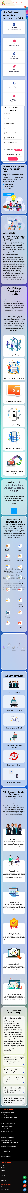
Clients (3, 1175)
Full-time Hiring (9, 184)
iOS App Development (7, 1131)
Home (2, 1165)
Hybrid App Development (7, 1129)
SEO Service (4, 1149)
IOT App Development (7, 1135)
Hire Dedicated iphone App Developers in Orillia (14, 486)
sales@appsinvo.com (18, 7)
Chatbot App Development (8, 1123)
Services (3, 1170)
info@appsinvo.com (7, 7)
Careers (3, 1173)
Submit (13, 159)
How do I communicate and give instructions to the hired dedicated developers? (13, 1080)
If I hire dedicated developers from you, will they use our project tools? (14, 1100)
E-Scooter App (5, 1189)
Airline (2, 1187)
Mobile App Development (7, 1112)
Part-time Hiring (9, 186)
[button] (25, 1190)
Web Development (6, 1156)
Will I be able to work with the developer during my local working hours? (14, 1090)
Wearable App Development (8, 1154)
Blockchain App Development (9, 1120)
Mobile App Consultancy (7, 1140)
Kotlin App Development (7, 1137)
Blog (2, 1178)
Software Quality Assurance (8, 1146)
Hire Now (8, 195)
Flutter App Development (7, 1126)
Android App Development (8, 1115)
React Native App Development (9, 1142)
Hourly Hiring (8, 189)
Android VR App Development (9, 1117)
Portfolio (3, 1168)
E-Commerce (4, 1192)
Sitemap (3, 1180)
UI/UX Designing (5, 1151)
